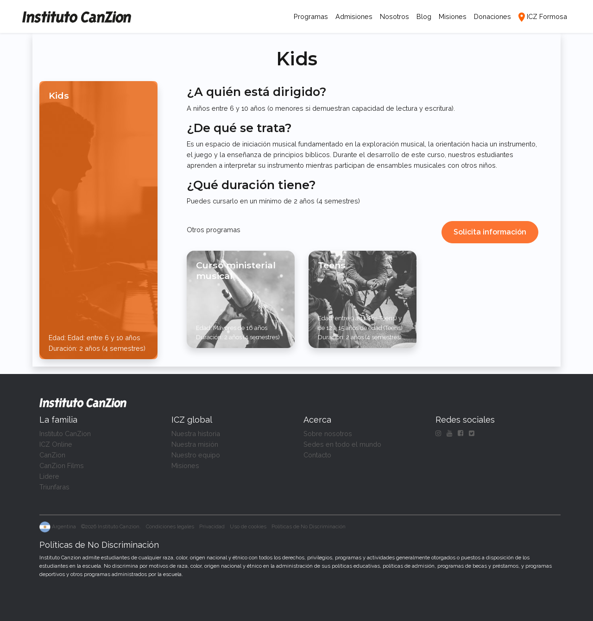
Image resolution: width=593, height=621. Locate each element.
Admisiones (353, 16)
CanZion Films (61, 465)
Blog (423, 16)
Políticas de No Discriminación (308, 526)
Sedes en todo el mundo (342, 444)
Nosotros (394, 16)
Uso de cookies (248, 526)
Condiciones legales (170, 526)
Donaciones (492, 16)
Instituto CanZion (65, 433)
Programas (313, 15)
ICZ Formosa (547, 16)
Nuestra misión (194, 444)
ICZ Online (55, 444)
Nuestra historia (195, 433)
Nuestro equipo (195, 455)
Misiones (453, 16)
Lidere (49, 476)
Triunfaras (54, 487)
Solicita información (490, 232)
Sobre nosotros (327, 433)
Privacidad (212, 526)
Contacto (317, 455)
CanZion (52, 455)
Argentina (57, 526)
